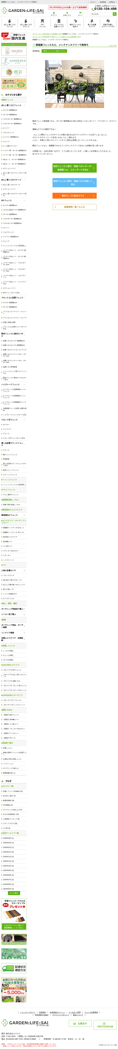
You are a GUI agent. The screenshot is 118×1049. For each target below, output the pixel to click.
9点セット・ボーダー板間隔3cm (14, 164)
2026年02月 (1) (8, 847)
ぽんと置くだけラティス (26, 25)
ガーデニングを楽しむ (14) (12, 810)
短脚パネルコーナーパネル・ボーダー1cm (15, 355)
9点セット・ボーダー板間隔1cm (14, 159)
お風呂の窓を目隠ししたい (12, 759)
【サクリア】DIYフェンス (12, 670)
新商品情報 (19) (8, 800)
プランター (7, 555)
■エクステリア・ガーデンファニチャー (13, 521)
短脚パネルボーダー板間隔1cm (14, 341)
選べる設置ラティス (92, 25)
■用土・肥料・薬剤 (9, 603)
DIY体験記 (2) (8, 805)
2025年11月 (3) (8, 861)
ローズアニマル (8, 598)
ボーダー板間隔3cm (10, 115)
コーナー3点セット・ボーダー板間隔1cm (14, 251)
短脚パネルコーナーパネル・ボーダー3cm (15, 361)
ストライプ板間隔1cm (10, 137)
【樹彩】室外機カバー (11, 719)
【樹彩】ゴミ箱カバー (11, 724)
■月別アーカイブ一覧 (10, 833)
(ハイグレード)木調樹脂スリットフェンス (14, 396)
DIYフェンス (42, 25)
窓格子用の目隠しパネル (11, 505)
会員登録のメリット (57, 1012)
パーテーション (8, 764)
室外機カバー (7, 542)
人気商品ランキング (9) (11, 819)
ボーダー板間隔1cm (10, 110)
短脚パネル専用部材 (10, 367)
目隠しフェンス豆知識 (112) (13, 791)
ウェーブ (6, 141)
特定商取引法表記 (41, 1015)
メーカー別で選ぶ (8, 614)
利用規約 (42, 1012)
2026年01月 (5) (8, 852)
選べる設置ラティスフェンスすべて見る (15, 464)
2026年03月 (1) (8, 843)
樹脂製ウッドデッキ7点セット (13, 528)
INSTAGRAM (105, 1025)
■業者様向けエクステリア (11, 510)
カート (80, 14)
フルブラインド (8, 132)
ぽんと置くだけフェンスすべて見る (15, 174)
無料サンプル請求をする (73, 195)
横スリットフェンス (10, 455)
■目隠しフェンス (8, 646)
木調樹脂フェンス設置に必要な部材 (15, 409)
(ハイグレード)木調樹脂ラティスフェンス (14, 403)
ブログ (6, 781)
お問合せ (112, 2)
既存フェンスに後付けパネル (12, 335)
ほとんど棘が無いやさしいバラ (14, 585)
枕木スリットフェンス (11, 470)
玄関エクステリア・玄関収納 (12, 639)
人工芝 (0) (6, 828)
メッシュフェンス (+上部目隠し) (14, 246)
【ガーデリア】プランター (12, 700)
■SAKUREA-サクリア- (10, 665)
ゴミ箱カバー (7, 546)
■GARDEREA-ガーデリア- (12, 695)
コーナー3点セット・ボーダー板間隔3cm (14, 257)
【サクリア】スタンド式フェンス (15, 690)
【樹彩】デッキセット (11, 733)
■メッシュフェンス (9, 480)
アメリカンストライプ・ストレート (15, 312)
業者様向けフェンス (9, 515)
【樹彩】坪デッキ (9, 738)
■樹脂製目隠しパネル (10, 500)
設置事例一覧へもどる (74, 206)
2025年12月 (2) (8, 857)
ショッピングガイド (27, 1012)
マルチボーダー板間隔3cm (12, 124)
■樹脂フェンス (7, 100)
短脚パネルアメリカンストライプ (15, 350)
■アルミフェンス (8, 490)
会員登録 (103, 2)
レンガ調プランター (10, 146)
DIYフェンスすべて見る (11, 293)
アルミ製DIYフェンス (10, 495)
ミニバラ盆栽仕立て (10, 594)
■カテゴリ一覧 (7, 786)
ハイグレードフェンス (10, 384)
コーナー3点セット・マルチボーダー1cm (14, 264)
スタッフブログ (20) (10, 823)
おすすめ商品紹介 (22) (11, 814)
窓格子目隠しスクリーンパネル (108, 25)
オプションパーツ (9, 168)
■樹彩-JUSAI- (7, 710)
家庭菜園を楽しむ (9, 773)
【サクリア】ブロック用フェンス (15, 686)
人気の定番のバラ (8, 570)
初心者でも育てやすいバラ (12, 580)
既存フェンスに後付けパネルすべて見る (15, 378)
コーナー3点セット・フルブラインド (14, 276)
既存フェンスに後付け (75, 25)
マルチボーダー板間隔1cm (12, 119)
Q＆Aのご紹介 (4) (9, 796)
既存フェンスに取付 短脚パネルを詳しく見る (73, 182)
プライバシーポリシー (60, 1015)
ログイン (93, 2)
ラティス (6, 433)
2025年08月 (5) (8, 875)
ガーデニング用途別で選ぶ (12, 609)
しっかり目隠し (8, 651)
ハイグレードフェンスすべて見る (15, 415)
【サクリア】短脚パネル (11, 681)
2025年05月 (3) (8, 889)
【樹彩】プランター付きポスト (14, 729)
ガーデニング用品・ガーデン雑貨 (12, 626)
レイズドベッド (8, 560)
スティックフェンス (10, 475)
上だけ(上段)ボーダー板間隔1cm (14, 210)
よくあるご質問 (75, 1012)
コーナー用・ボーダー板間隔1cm (14, 150)
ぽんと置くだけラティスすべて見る (15, 194)
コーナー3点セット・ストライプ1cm (14, 283)
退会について (78, 1015)
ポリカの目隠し (8, 660)
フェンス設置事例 (91, 1012)
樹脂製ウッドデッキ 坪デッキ (13, 532)
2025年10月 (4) (8, 866)
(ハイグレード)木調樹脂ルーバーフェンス (14, 390)
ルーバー (6, 128)
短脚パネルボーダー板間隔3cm (14, 345)
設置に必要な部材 (9, 322)
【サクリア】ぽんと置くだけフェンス (15, 675)
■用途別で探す (7, 743)
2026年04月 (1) (8, 838)
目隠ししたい (7, 748)
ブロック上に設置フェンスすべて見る (15, 327)
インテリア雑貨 (7, 633)
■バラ (3, 565)
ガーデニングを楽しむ (11, 768)
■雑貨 (3, 620)
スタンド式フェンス (9, 420)
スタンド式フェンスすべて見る (14, 438)
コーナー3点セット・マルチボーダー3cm (14, 270)
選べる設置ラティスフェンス (12, 444)
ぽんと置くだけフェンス (10, 25)
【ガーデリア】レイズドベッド (14, 705)
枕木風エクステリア (10, 537)
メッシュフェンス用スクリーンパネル (15, 372)
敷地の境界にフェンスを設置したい (15, 753)
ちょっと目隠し (8, 655)
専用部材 (6, 459)
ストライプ (7, 429)
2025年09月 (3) (8, 870)
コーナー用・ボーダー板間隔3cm (14, 155)
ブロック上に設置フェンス (59, 25)
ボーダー (6, 425)
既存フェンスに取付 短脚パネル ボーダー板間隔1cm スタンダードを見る (73, 167)
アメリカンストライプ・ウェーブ (15, 318)
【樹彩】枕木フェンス (11, 715)
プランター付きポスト (11, 551)
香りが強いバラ (8, 589)
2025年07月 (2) (8, 880)
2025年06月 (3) (8, 884)
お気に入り (67, 14)
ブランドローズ (8, 575)
